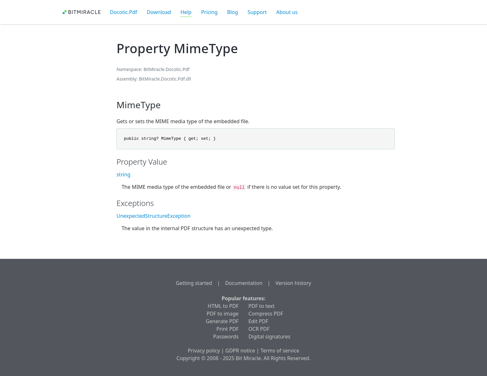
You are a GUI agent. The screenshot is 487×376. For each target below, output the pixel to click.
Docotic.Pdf (123, 12)
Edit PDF (258, 321)
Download (159, 12)
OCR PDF (258, 328)
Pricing (209, 12)
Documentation (243, 283)
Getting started (194, 283)
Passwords (226, 336)
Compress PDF (265, 313)
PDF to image (223, 313)
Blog (232, 12)
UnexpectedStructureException (153, 215)
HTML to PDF (223, 305)
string (123, 174)
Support (257, 12)
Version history (293, 283)
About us (287, 12)
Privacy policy (204, 350)
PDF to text (261, 305)
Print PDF (227, 328)
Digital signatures (269, 336)
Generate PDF (222, 321)
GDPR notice (240, 350)
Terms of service (280, 350)
